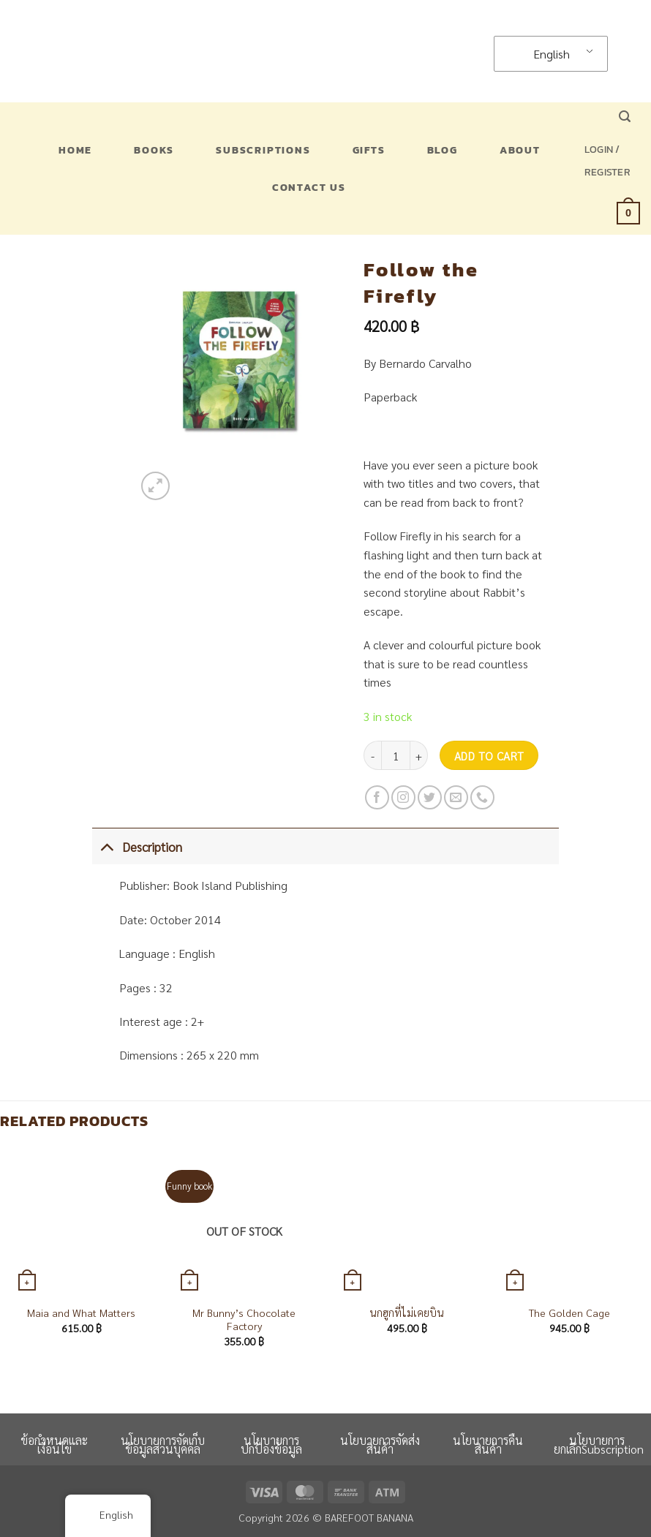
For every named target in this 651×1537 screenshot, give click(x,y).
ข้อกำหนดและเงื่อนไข (54, 1444)
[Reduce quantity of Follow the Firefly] (372, 755)
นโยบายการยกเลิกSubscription (599, 1444)
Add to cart (489, 755)
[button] (625, 116)
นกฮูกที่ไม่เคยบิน (406, 1312)
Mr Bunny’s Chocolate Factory (244, 1319)
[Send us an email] (456, 797)
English (542, 53)
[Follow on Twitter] (430, 797)
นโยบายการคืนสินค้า (488, 1444)
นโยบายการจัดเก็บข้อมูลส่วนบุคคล (163, 1444)
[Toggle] (106, 846)
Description (136, 846)
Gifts (369, 150)
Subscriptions (263, 150)
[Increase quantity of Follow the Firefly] (419, 755)
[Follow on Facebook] (377, 797)
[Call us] (482, 797)
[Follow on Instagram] (403, 797)
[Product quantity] (395, 755)
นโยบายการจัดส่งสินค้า (380, 1444)
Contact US (309, 187)
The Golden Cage (569, 1312)
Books (154, 150)
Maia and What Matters (81, 1312)
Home (75, 150)
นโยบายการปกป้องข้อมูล (271, 1444)
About (520, 150)
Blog (442, 150)
